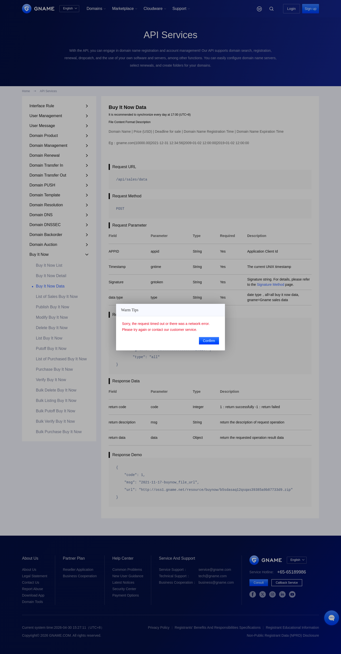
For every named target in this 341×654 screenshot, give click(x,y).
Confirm (209, 341)
